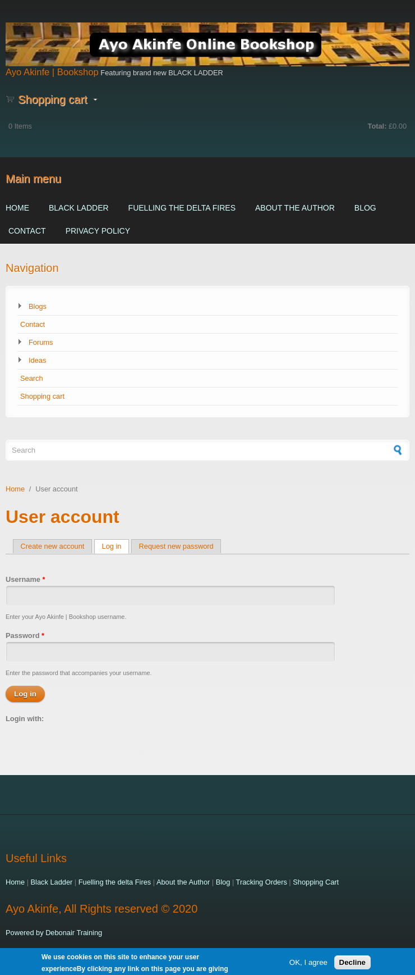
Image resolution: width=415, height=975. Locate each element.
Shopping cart (42, 396)
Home (17, 207)
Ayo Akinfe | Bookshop (52, 72)
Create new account (53, 546)
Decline (352, 964)
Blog (365, 207)
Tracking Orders (261, 882)
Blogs (38, 306)
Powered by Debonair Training (54, 932)
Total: (377, 126)
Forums (41, 342)
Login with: (25, 718)
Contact (27, 230)
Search (31, 378)
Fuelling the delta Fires (182, 207)
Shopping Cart (316, 882)
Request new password (176, 546)
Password (25, 635)
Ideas (37, 360)
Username (25, 579)
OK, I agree (308, 964)
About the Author (295, 207)
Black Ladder (79, 207)
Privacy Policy (98, 230)
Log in (116, 546)
